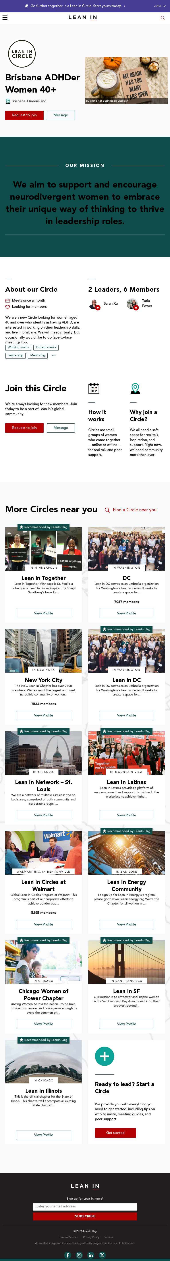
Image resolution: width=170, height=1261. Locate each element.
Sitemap (109, 1237)
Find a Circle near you (130, 510)
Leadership (15, 355)
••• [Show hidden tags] (54, 356)
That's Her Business (101, 101)
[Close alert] (160, 6)
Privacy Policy (91, 1237)
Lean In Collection (123, 1243)
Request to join (24, 115)
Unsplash (123, 101)
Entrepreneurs (46, 347)
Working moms (18, 347)
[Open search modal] (162, 18)
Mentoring (37, 355)
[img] (43, 549)
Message (61, 115)
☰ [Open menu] (5, 18)
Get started (115, 1133)
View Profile (43, 613)
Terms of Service (68, 1237)
